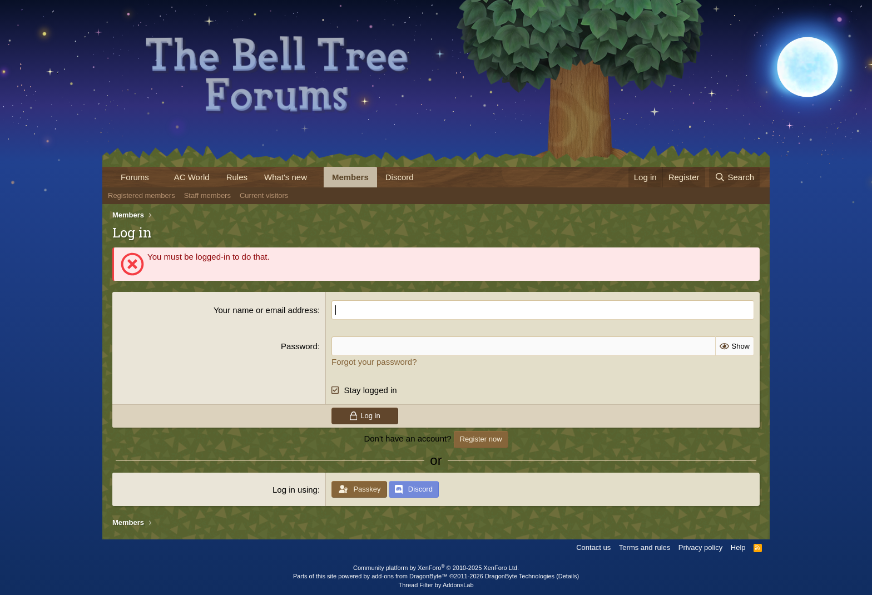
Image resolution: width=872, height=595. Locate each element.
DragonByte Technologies (519, 576)
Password (299, 346)
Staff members (207, 195)
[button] (158, 177)
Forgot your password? (374, 361)
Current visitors (264, 195)
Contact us (593, 547)
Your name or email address (266, 310)
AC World (192, 177)
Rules (236, 177)
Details (567, 576)
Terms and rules (644, 547)
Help (738, 547)
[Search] (734, 177)
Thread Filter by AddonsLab (435, 585)
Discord (399, 177)
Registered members (141, 195)
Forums (135, 177)
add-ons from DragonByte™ (409, 576)
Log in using (295, 489)
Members (350, 177)
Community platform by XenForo (436, 567)
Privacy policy (700, 547)
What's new (285, 177)
